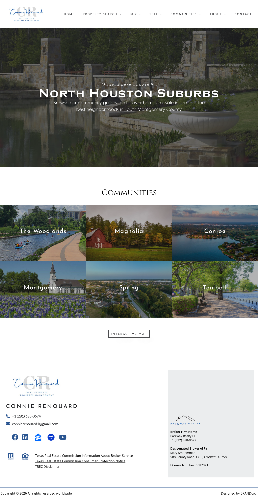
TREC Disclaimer (47, 466)
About (218, 14)
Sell (156, 14)
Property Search (102, 14)
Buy (135, 14)
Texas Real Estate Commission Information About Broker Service (84, 455)
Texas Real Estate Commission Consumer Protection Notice (80, 461)
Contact (243, 14)
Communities (186, 14)
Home (69, 14)
